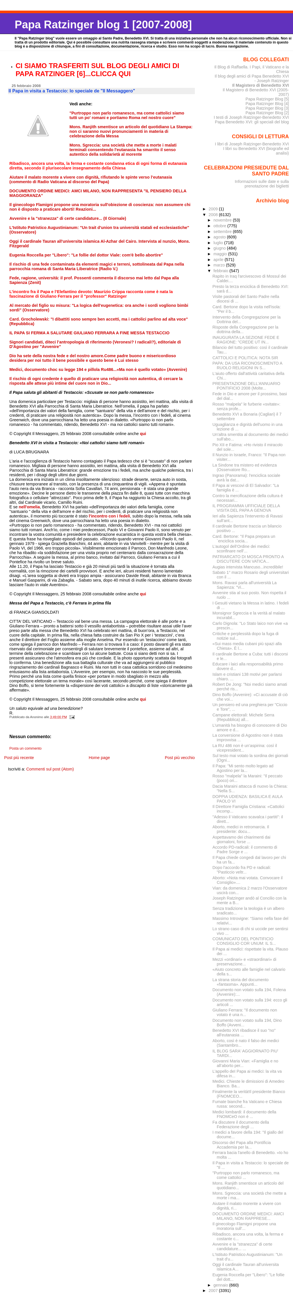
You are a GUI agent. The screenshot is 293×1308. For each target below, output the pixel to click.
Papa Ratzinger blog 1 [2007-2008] (103, 24)
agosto (220, 237)
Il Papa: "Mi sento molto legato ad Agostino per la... (243, 768)
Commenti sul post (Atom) (50, 769)
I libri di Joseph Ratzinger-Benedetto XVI (252, 144)
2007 (214, 1290)
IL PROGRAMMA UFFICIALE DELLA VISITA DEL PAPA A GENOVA (246, 508)
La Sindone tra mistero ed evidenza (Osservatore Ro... (245, 467)
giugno (220, 248)
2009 (214, 209)
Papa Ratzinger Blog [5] (267, 99)
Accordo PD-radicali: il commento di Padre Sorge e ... (245, 849)
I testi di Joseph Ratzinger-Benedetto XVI (251, 117)
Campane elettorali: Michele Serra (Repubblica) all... (243, 717)
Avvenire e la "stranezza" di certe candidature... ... (242, 1246)
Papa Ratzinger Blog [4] (267, 103)
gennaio (221, 1285)
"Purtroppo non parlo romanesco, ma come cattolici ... (246, 1175)
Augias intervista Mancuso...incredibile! (248, 567)
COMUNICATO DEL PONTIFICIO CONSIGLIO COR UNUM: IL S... (244, 941)
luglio (218, 242)
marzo (219, 265)
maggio (220, 254)
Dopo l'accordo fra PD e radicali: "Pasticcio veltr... (242, 869)
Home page (99, 757)
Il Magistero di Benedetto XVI (260, 85)
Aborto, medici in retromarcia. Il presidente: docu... (241, 829)
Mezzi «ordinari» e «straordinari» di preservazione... (244, 961)
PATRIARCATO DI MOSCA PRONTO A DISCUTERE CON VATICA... (248, 559)
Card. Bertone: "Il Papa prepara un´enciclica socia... (244, 538)
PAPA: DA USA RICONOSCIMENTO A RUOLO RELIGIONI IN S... (247, 365)
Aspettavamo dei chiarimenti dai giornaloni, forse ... (241, 839)
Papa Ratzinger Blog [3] (267, 108)
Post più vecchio (180, 757)
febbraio (221, 270)
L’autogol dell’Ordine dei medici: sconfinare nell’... (241, 548)
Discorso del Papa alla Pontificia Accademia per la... (242, 1144)
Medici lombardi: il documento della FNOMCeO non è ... (244, 1114)
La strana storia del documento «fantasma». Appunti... (241, 982)
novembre (223, 220)
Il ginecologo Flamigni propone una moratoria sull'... (244, 1226)
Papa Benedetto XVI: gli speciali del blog (252, 122)
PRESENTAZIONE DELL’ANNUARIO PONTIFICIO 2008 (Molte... (246, 385)
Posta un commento (25, 748)
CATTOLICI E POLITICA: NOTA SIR (245, 357)
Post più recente (19, 757)
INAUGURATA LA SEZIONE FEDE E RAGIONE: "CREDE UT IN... (246, 339)
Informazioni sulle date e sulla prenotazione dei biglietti (262, 183)
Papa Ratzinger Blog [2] (267, 112)
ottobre (220, 226)
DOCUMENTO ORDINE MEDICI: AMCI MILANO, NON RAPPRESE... (248, 1216)
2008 (214, 214)
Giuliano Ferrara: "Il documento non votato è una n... (245, 1012)
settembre (223, 231)
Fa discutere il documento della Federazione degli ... (241, 1124)
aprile (219, 259)
